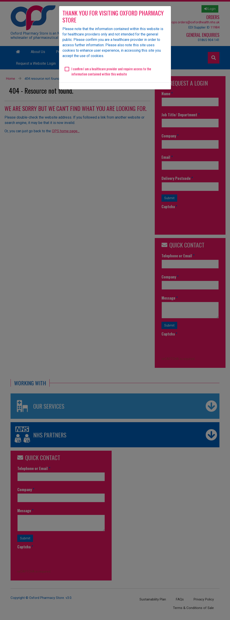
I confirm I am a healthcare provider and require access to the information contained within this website (111, 71)
